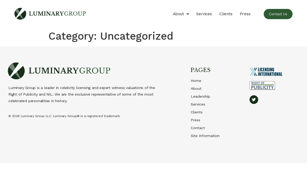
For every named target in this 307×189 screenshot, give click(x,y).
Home (196, 80)
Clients (225, 14)
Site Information (205, 136)
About (181, 14)
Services (204, 14)
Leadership (200, 96)
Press (245, 14)
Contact (198, 128)
